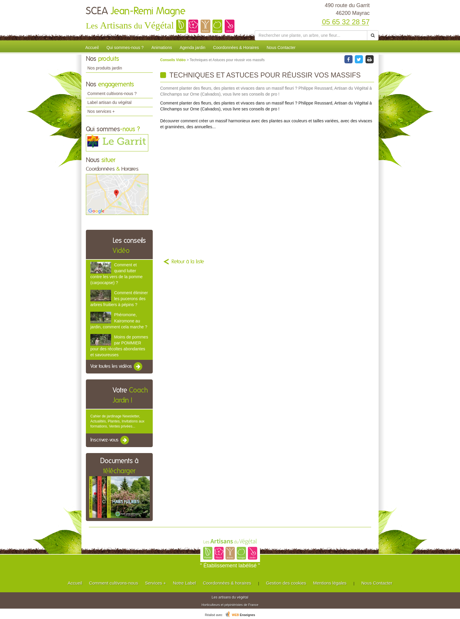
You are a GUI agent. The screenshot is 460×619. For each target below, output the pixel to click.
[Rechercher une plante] (311, 35)
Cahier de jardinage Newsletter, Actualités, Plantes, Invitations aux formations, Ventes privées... (117, 421)
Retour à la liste (187, 262)
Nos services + (101, 111)
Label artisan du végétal (109, 102)
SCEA (135, 11)
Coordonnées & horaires (227, 582)
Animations (161, 47)
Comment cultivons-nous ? (112, 93)
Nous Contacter (281, 47)
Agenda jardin (192, 47)
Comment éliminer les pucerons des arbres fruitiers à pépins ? (119, 298)
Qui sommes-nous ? (125, 47)
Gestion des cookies (286, 582)
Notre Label (184, 582)
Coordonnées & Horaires (236, 47)
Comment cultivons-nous (113, 582)
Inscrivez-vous (110, 440)
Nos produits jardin (104, 68)
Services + (155, 582)
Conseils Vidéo (173, 60)
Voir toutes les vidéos (116, 367)
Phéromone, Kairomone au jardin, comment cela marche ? (118, 320)
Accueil (92, 47)
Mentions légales (330, 582)
